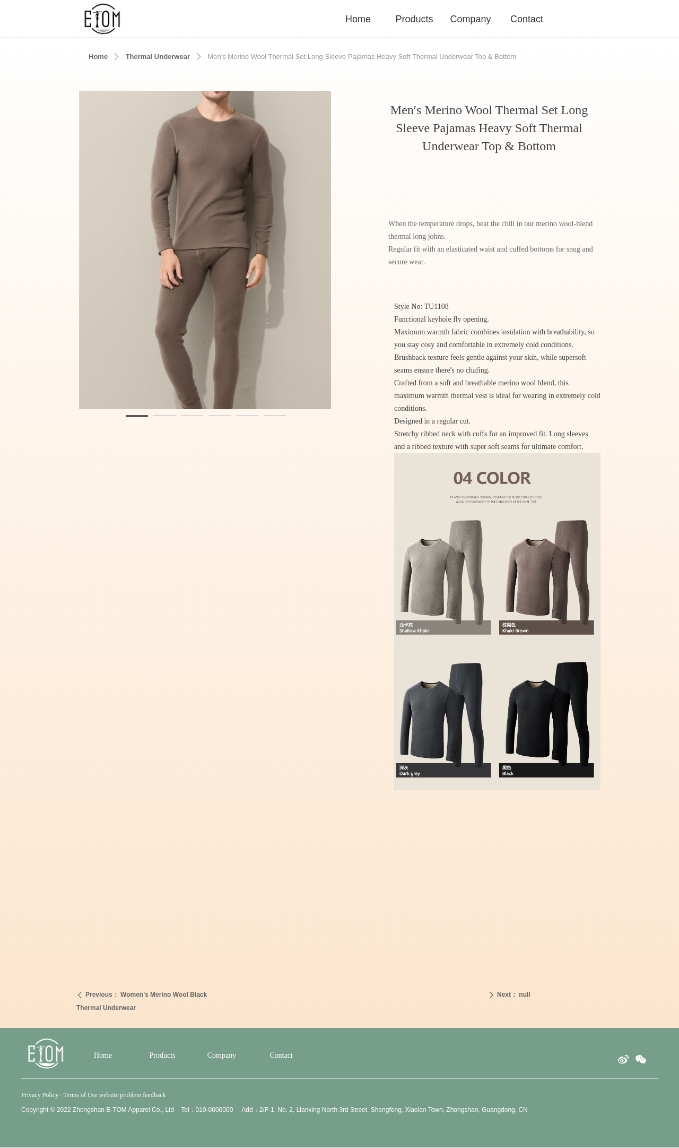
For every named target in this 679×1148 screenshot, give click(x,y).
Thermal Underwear (158, 57)
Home (98, 57)
